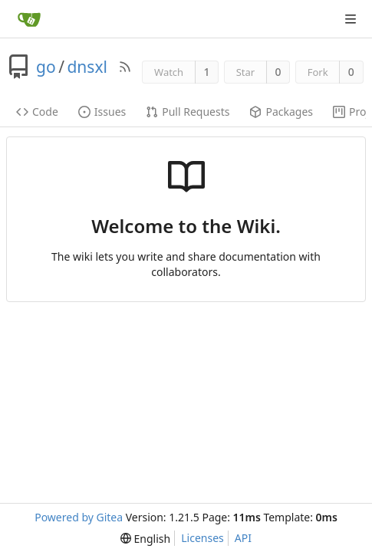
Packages (281, 111)
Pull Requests (187, 111)
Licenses (202, 538)
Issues (102, 111)
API (243, 538)
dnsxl (87, 66)
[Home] (29, 19)
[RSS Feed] (125, 67)
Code (37, 111)
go (46, 66)
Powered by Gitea (79, 517)
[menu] (145, 538)
